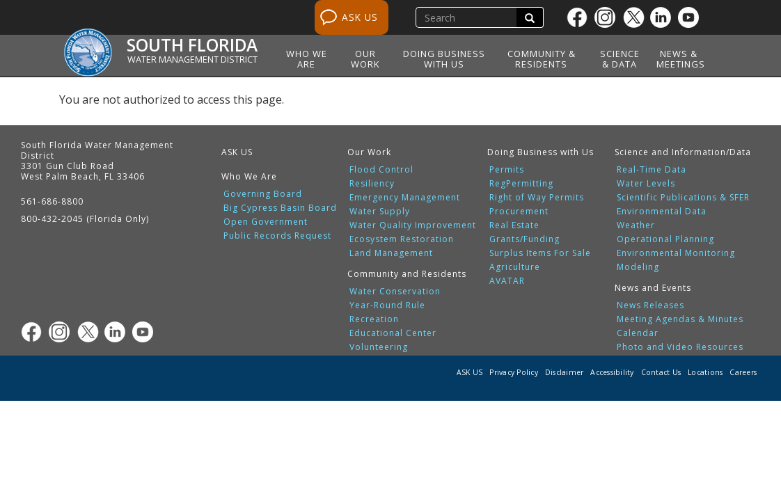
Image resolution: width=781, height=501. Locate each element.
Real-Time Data (651, 169)
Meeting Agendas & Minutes (680, 319)
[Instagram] (608, 17)
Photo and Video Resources (680, 347)
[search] (468, 17)
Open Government (265, 222)
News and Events (653, 288)
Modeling (638, 267)
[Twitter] (636, 17)
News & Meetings (680, 58)
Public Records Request (277, 235)
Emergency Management (404, 197)
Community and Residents (406, 274)
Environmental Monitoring (676, 253)
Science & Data (620, 58)
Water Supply (379, 211)
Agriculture (514, 267)
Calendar (637, 333)
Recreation (374, 319)
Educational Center (392, 333)
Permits (506, 169)
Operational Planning (665, 239)
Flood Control (381, 169)
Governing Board (262, 194)
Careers (743, 372)
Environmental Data (662, 211)
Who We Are (306, 58)
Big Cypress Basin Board (280, 208)
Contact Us (661, 372)
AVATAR (507, 281)
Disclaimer (564, 372)
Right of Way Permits (536, 197)
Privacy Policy (513, 372)
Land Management (391, 253)
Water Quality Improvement (412, 225)
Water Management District (192, 59)
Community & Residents (541, 58)
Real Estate (514, 225)
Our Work (365, 58)
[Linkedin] (664, 17)
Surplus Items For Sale (540, 253)
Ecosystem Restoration (401, 239)
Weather (636, 225)
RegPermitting (521, 183)
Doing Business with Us (444, 58)
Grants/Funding (524, 239)
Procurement (519, 211)
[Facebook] (580, 17)
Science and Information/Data (683, 152)
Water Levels (646, 183)
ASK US (360, 17)
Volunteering (378, 347)
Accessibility (611, 372)
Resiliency (372, 183)
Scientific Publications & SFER (683, 197)
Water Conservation (395, 291)
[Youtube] (692, 17)
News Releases (650, 305)
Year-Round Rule (387, 305)
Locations (705, 372)
